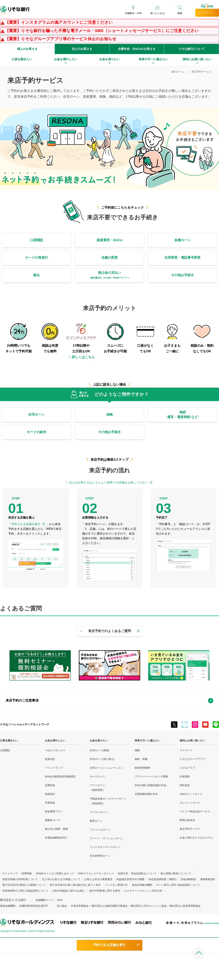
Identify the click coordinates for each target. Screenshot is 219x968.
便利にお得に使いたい (192, 740)
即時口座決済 (187, 820)
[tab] (109, 701)
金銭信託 (50, 793)
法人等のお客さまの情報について (61, 879)
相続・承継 (141, 759)
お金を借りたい (99, 740)
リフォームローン (100, 829)
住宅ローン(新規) (99, 750)
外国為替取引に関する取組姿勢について (25, 890)
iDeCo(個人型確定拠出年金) (150, 785)
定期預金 (50, 785)
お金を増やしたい (55, 740)
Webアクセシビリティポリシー (96, 873)
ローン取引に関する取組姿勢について (178, 884)
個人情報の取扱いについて (175, 873)
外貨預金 (50, 802)
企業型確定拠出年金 (146, 793)
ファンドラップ (54, 767)
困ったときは (157, 13)
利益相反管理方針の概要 (130, 879)
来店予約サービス (190, 828)
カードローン (97, 776)
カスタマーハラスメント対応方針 (143, 890)
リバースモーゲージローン (105, 847)
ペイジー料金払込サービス (195, 811)
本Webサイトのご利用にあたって (55, 873)
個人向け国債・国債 (56, 828)
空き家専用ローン (100, 855)
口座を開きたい (9, 740)
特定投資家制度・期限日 (163, 879)
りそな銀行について (191, 48)
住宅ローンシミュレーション (106, 767)
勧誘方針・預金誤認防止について (137, 873)
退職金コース (52, 820)
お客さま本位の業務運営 (98, 879)
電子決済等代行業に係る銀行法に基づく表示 (75, 884)
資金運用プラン (54, 811)
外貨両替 (185, 776)
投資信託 (50, 759)
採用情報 (27, 873)
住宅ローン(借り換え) (102, 759)
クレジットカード (190, 802)
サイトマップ (10, 873)
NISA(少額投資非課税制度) (60, 776)
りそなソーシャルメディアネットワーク (24, 724)
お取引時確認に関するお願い (68, 890)
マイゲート (186, 750)
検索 (179, 13)
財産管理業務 (142, 767)
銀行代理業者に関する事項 (104, 890)
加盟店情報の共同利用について (20, 879)
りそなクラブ (187, 767)
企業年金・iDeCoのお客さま (136, 48)
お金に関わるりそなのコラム (196, 837)
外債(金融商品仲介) (56, 837)
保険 (137, 750)
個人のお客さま (27, 48)
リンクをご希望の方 (116, 884)
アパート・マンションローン (106, 838)
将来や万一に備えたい (147, 740)
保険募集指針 (207, 879)
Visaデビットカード (191, 793)
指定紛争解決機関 (142, 884)
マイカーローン (99, 812)
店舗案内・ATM (133, 13)
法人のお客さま (82, 48)
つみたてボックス (55, 750)
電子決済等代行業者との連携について (24, 884)
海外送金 (185, 785)
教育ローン (96, 820)
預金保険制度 (188, 879)
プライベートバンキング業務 (151, 776)
